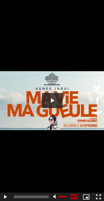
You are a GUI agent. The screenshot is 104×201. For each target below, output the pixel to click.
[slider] (31, 196)
